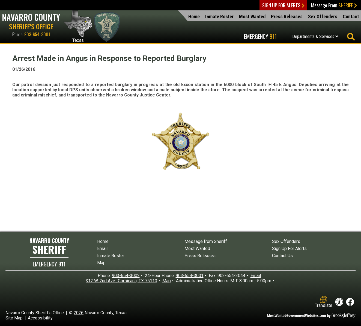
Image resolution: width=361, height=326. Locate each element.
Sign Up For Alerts (283, 5)
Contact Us (282, 255)
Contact (351, 16)
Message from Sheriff (205, 241)
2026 (78, 312)
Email (102, 248)
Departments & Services (315, 36)
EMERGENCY (49, 264)
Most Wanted (252, 16)
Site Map (14, 318)
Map (101, 262)
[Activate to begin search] (351, 37)
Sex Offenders (322, 16)
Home (194, 16)
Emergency (260, 36)
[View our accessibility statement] (339, 302)
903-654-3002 (126, 275)
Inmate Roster (219, 16)
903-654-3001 (37, 34)
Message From (334, 5)
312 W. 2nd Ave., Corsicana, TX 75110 (121, 280)
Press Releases (287, 16)
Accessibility (40, 318)
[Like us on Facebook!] (350, 302)
